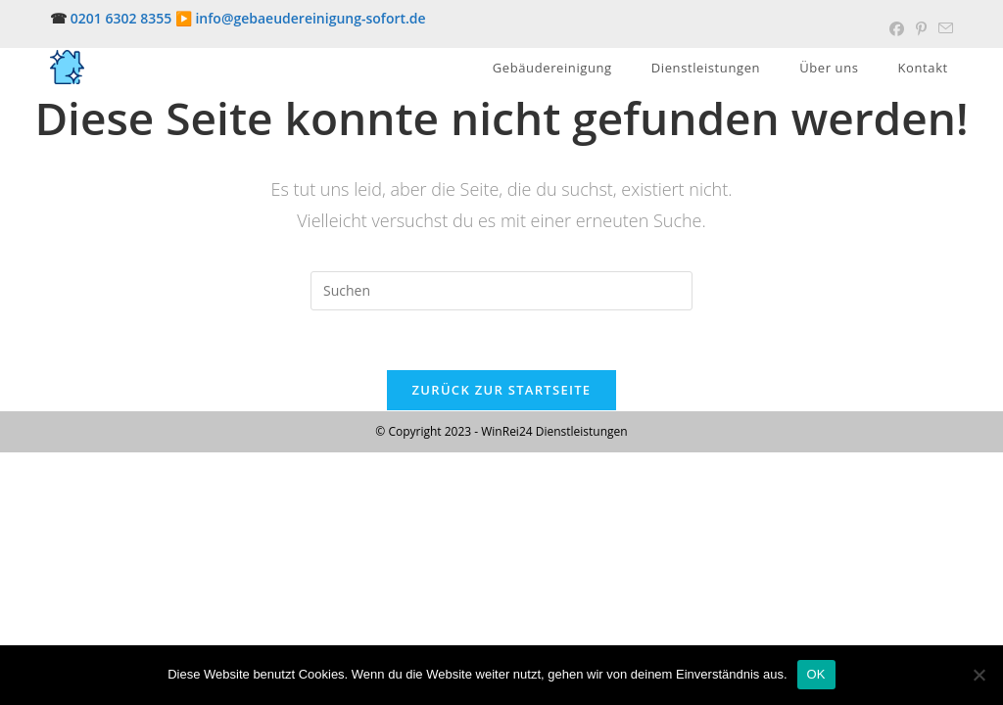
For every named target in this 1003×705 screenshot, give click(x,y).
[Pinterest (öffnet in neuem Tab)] (921, 28)
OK (816, 674)
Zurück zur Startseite (502, 390)
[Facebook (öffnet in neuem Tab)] (897, 28)
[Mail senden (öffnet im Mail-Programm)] (942, 28)
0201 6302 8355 (121, 18)
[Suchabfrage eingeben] (501, 290)
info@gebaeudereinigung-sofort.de (310, 18)
